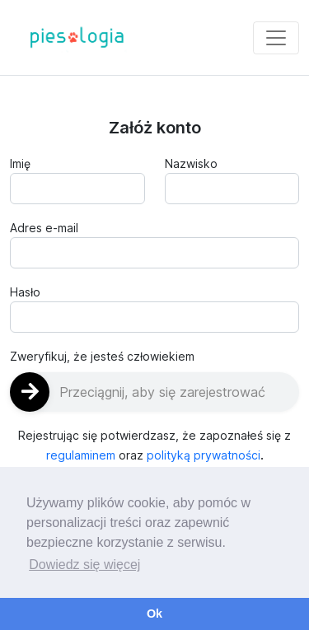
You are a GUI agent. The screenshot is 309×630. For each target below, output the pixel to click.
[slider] (154, 392)
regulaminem (80, 455)
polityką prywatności (203, 455)
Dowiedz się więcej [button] (84, 565)
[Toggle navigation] (276, 37)
